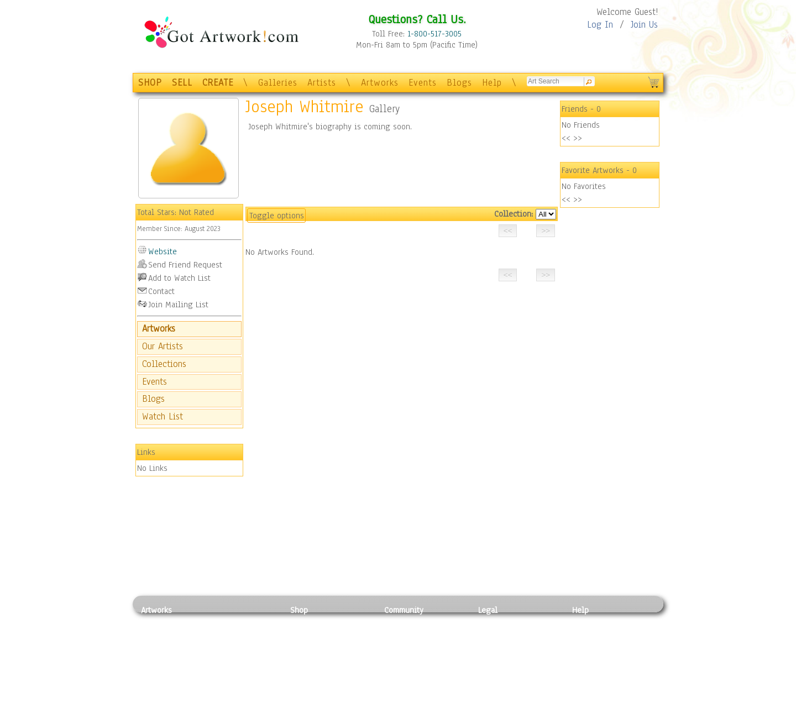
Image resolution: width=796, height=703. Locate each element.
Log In (600, 24)
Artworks (380, 82)
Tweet (583, 696)
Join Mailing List (178, 304)
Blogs (459, 82)
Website (162, 251)
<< (566, 138)
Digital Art (160, 659)
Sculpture (158, 684)
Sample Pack (594, 635)
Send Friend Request (185, 264)
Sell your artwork (415, 672)
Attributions (496, 647)
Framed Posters (317, 635)
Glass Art (228, 684)
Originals (306, 684)
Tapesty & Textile (243, 672)
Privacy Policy (503, 622)
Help (492, 82)
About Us (588, 647)
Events (423, 82)
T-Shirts (304, 672)
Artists (321, 82)
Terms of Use (501, 635)
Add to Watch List (179, 278)
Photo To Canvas (319, 622)
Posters (303, 647)
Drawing (156, 647)
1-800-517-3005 (434, 33)
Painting (156, 622)
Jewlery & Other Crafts (246, 697)
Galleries (277, 82)
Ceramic (227, 659)
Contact (161, 291)
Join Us (644, 24)
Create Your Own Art (326, 696)
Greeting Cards (316, 659)
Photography (163, 635)
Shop (299, 610)
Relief (223, 622)
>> (577, 138)
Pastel (224, 635)
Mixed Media (164, 672)
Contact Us (591, 622)
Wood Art (229, 647)
